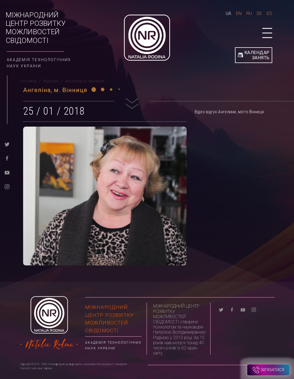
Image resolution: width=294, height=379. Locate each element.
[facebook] (7, 158)
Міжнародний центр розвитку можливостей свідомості (36, 28)
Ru (249, 13)
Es (269, 13)
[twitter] (7, 143)
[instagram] (7, 186)
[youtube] (7, 172)
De (259, 13)
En (239, 13)
